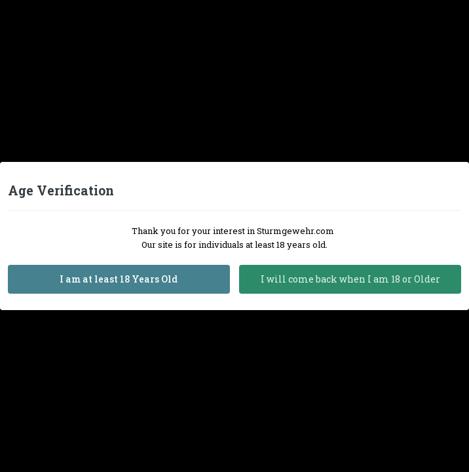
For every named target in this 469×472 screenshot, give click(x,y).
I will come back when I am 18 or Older (350, 279)
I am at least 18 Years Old (119, 279)
